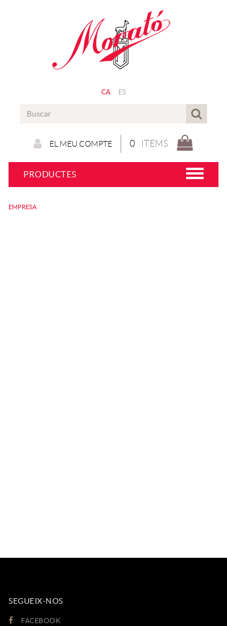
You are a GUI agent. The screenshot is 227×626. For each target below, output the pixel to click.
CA (106, 92)
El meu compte (73, 144)
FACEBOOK (34, 620)
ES (122, 92)
